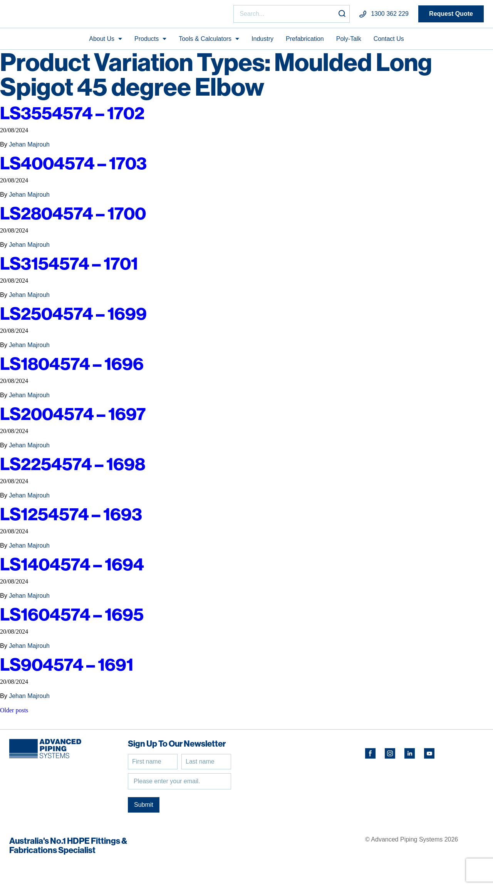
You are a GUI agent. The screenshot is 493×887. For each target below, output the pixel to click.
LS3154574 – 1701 (69, 267)
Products (146, 42)
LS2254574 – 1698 (72, 467)
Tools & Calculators (205, 42)
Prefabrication (305, 42)
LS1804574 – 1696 (72, 367)
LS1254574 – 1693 (71, 517)
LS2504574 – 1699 (73, 317)
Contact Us (389, 42)
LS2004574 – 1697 (73, 417)
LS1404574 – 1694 (72, 567)
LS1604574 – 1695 (72, 618)
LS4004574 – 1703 (73, 166)
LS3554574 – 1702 (72, 116)
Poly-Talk (348, 42)
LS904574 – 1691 (66, 668)
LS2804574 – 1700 (73, 217)
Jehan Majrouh (29, 148)
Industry (262, 42)
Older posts (14, 713)
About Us (101, 42)
